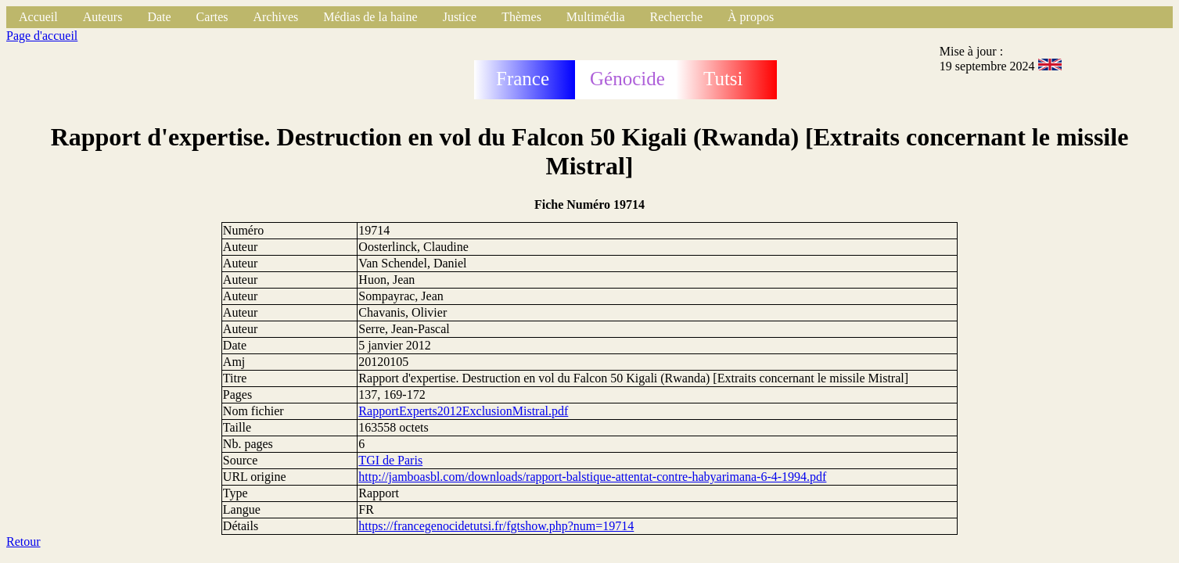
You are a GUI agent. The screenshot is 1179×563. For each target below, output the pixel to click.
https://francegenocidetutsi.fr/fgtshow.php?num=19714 (496, 526)
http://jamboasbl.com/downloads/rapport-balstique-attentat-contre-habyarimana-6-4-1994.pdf (592, 476)
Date (159, 16)
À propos (751, 16)
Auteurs (103, 16)
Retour (23, 541)
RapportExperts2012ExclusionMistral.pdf (463, 411)
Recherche (676, 16)
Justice (460, 16)
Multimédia (595, 16)
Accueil (38, 16)
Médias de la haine (370, 16)
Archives (275, 16)
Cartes (212, 16)
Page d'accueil (41, 35)
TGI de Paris (390, 460)
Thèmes (521, 16)
